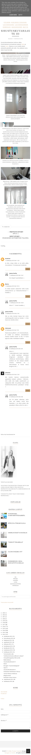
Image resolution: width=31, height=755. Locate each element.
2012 (4, 634)
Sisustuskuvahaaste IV (10, 662)
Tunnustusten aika (9, 654)
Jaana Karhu (13, 273)
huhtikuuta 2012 (8, 652)
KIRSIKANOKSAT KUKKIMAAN (17, 533)
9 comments (6, 226)
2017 (4, 624)
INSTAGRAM (4, 692)
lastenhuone (8, 24)
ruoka (15, 582)
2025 (4, 613)
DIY (15, 577)
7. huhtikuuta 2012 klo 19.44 (16, 302)
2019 (4, 620)
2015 (4, 628)
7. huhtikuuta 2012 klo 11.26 (12, 260)
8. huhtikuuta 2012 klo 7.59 (12, 330)
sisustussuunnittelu (15, 584)
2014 (4, 630)
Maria (7, 284)
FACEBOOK (3, 693)
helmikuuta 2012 (8, 681)
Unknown (8, 328)
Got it (20, 15)
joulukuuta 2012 (8, 636)
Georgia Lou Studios (10, 753)
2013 (4, 632)
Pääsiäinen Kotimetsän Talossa (12, 671)
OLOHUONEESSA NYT (15, 552)
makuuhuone (17, 27)
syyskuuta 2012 (8, 642)
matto (25, 27)
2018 (4, 622)
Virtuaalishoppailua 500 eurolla (12, 658)
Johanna (7, 372)
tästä (23, 44)
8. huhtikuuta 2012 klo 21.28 (12, 374)
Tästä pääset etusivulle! (7, 602)
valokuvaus (15, 585)
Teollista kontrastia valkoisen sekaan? (14, 656)
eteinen (7, 22)
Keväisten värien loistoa (10, 677)
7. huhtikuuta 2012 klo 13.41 (16, 275)
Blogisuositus (7, 675)
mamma (7, 258)
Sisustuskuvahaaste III (9, 669)
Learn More (13, 15)
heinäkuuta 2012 (8, 646)
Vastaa (27, 269)
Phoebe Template (17, 751)
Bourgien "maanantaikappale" (12, 665)
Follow (2, 698)
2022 (4, 615)
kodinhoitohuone (19, 22)
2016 (4, 626)
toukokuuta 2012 (8, 650)
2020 (4, 619)
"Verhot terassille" (15, 542)
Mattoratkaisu (7, 660)
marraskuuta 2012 (9, 638)
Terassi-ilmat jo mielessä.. (10, 673)
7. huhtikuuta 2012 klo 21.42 (12, 313)
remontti (15, 580)
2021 (4, 616)
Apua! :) (6, 667)
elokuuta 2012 (7, 644)
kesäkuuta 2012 (8, 648)
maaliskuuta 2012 (8, 679)
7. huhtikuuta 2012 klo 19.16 (12, 286)
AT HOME (9, 751)
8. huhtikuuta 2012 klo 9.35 (16, 348)
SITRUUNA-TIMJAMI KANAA (17, 523)
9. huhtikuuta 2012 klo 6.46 (16, 397)
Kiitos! (5, 663)
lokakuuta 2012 (8, 640)
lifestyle (15, 578)
